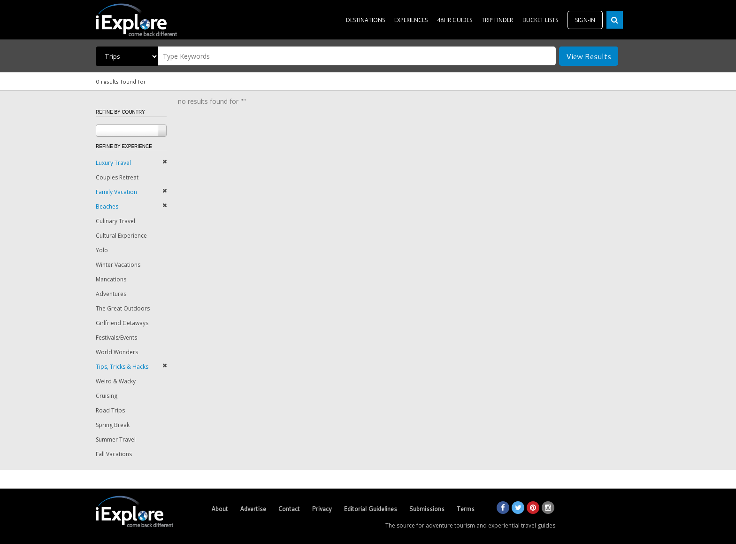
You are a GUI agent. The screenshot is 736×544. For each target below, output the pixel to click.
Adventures (111, 294)
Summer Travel (116, 439)
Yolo (102, 250)
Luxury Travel (113, 163)
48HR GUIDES (454, 20)
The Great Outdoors (123, 308)
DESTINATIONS (365, 20)
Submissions (427, 509)
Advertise (253, 509)
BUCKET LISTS (540, 20)
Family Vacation (116, 192)
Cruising (106, 396)
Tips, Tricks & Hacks (122, 367)
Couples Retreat (117, 177)
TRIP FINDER (497, 20)
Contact (289, 509)
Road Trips (110, 410)
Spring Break (113, 425)
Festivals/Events (116, 338)
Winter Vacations (118, 265)
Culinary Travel (115, 221)
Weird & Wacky (116, 381)
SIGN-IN (585, 20)
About (219, 509)
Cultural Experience (121, 236)
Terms (465, 509)
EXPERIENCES (411, 20)
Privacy (322, 509)
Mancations (111, 279)
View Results (588, 56)
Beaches (107, 206)
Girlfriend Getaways (122, 323)
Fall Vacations (114, 454)
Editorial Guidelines (370, 509)
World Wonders (117, 352)
